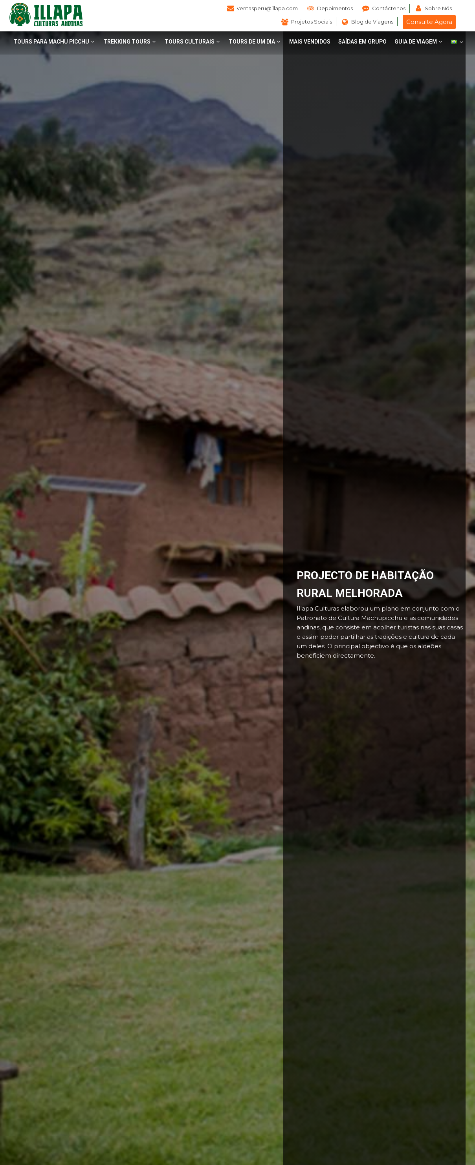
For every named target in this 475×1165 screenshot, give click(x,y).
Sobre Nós (438, 8)
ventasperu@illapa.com (267, 8)
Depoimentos (335, 8)
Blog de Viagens (372, 21)
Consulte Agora (429, 22)
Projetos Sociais (311, 21)
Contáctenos (388, 8)
